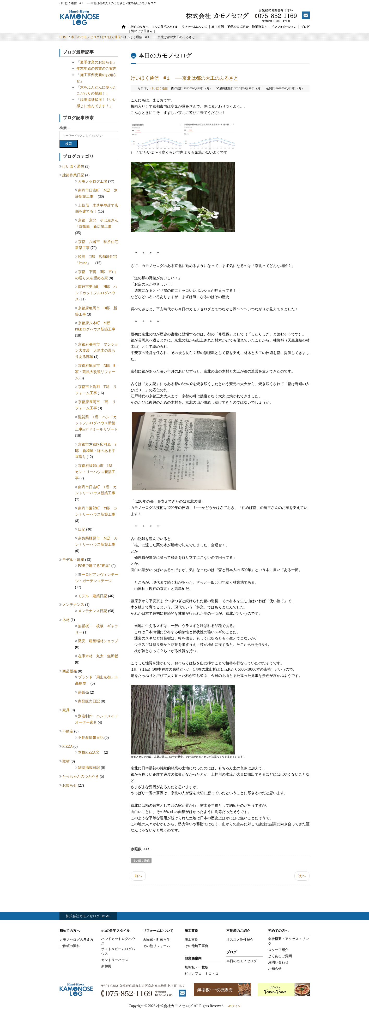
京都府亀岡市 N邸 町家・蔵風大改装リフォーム (96, 372)
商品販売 (70, 671)
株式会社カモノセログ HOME (88, 916)
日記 (82, 529)
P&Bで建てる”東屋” (94, 566)
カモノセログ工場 (93, 181)
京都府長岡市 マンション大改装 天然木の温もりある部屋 (96, 350)
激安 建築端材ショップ (100, 641)
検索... (64, 128)
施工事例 (191, 940)
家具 (66, 710)
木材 (66, 620)
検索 (68, 144)
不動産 (68, 731)
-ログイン (234, 1006)
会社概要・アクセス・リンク (288, 941)
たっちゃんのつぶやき (81, 776)
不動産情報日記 (91, 738)
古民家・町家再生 (156, 940)
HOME (64, 37)
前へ (138, 876)
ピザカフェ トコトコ (202, 973)
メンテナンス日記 (93, 611)
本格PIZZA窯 (91, 752)
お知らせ (70, 785)
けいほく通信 (111, 37)
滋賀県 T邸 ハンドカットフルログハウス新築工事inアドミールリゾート (96, 423)
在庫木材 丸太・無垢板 (98, 656)
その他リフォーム (156, 946)
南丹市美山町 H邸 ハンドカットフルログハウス (96, 293)
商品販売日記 (89, 701)
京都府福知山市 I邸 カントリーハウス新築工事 (95, 472)
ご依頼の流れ (69, 946)
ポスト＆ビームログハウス (118, 951)
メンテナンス (73, 605)
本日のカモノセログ (85, 37)
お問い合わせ (278, 962)
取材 (66, 761)
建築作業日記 (73, 175)
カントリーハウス (114, 960)
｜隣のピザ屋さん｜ (139, 31)
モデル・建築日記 (93, 596)
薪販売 (84, 692)
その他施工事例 (196, 946)
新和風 (106, 966)
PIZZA (67, 746)
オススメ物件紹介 (239, 940)
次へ (302, 876)
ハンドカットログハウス (118, 941)
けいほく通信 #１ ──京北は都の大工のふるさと (184, 78)
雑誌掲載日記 (89, 768)
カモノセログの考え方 (76, 940)
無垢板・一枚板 (196, 967)
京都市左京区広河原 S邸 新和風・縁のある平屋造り (96, 451)
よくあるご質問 (280, 956)
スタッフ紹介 (278, 950)
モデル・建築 (73, 560)
